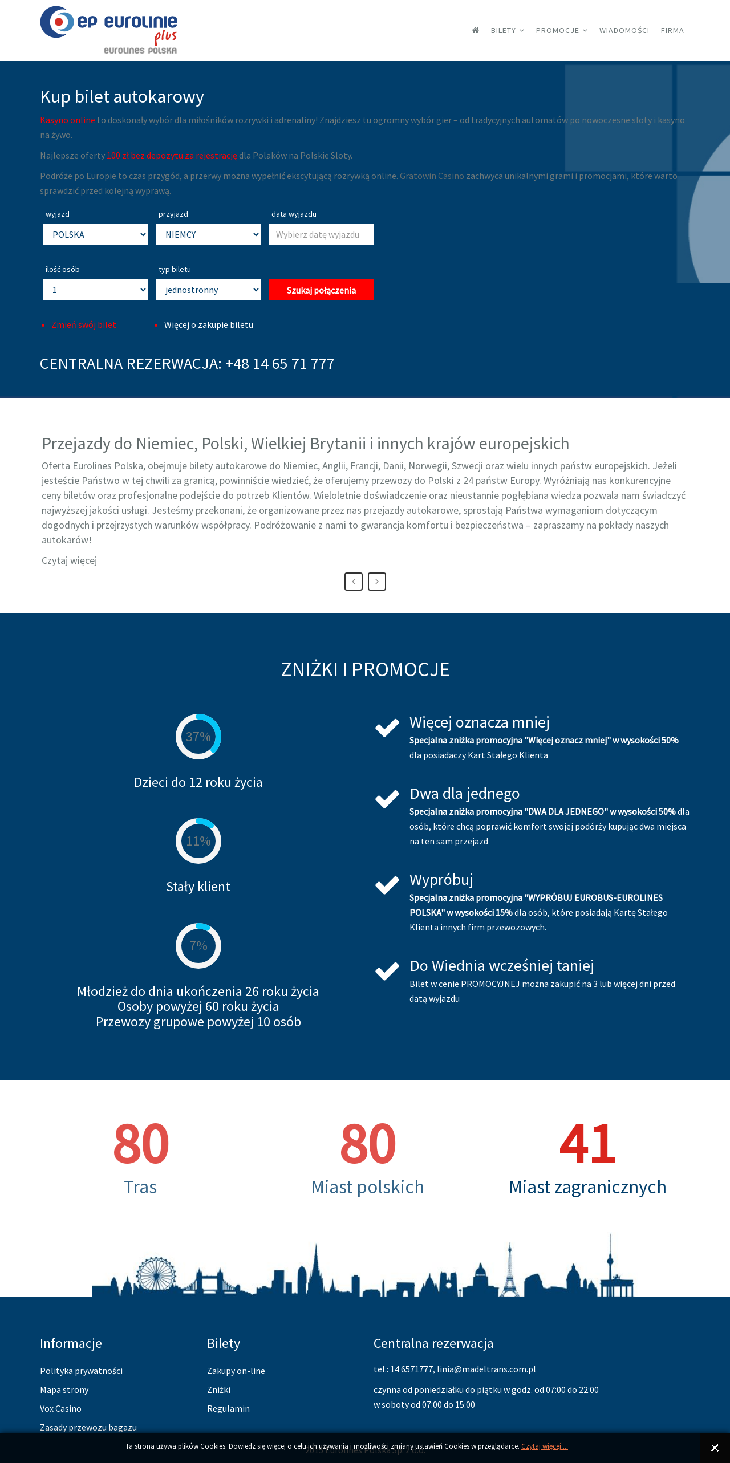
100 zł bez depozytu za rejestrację (172, 155)
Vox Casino (61, 1408)
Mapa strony (64, 1389)
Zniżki (218, 1389)
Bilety (503, 30)
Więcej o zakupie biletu (208, 324)
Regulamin (228, 1408)
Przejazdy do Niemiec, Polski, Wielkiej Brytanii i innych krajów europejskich (306, 443)
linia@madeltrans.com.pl (486, 1369)
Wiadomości (624, 30)
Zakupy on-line (236, 1370)
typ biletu (175, 269)
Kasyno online (67, 119)
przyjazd (173, 214)
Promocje (557, 30)
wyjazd (58, 214)
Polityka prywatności (81, 1370)
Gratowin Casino (432, 175)
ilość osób (63, 269)
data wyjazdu (294, 214)
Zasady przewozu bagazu (88, 1427)
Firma (672, 30)
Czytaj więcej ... (544, 1446)
